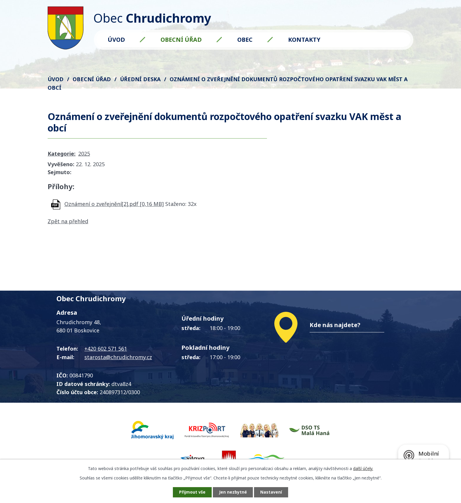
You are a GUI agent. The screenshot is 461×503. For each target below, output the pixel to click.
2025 (84, 153)
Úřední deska (140, 79)
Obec (245, 40)
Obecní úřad (181, 40)
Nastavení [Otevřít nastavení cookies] (271, 492)
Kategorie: (62, 153)
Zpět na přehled (68, 221)
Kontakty (304, 40)
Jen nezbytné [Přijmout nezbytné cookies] (233, 492)
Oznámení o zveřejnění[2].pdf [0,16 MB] (114, 203)
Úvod (116, 40)
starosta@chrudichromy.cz (118, 357)
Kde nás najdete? (335, 325)
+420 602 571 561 (105, 348)
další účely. (363, 468)
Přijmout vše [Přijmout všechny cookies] (192, 492)
